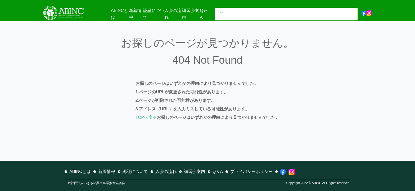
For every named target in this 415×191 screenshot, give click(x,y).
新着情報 (106, 171)
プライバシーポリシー (251, 171)
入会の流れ (166, 171)
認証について (135, 171)
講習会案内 (194, 171)
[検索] (279, 14)
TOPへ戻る (146, 117)
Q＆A (218, 171)
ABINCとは (80, 171)
